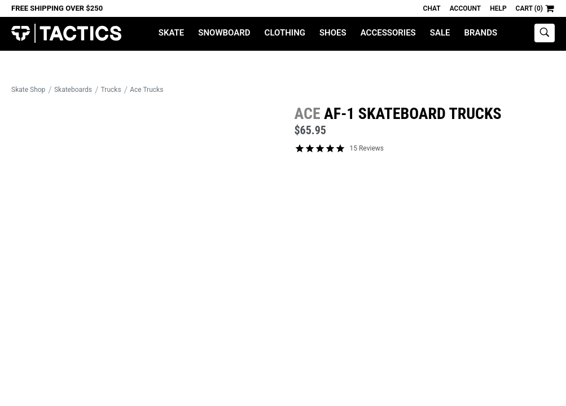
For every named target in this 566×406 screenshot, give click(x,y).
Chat (432, 8)
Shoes (332, 33)
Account (465, 8)
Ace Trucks (146, 90)
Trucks (111, 90)
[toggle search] (544, 33)
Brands (481, 33)
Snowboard (224, 33)
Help (498, 8)
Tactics (66, 33)
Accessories (388, 33)
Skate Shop (28, 90)
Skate (171, 33)
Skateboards (73, 90)
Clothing (285, 33)
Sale (440, 33)
